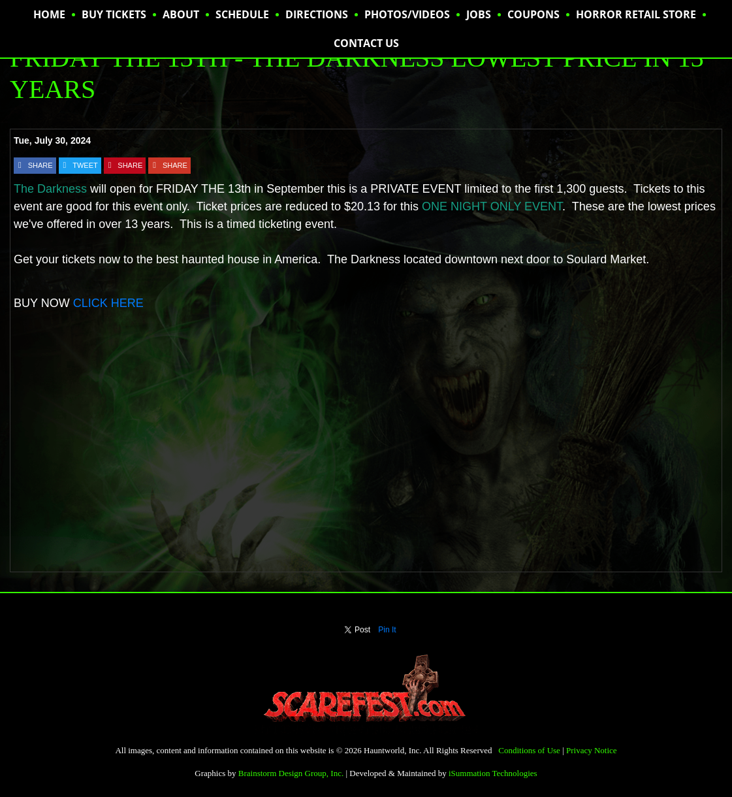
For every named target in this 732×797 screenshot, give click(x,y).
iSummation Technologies (493, 773)
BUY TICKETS (114, 14)
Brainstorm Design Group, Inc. (290, 773)
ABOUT (181, 14)
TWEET (85, 165)
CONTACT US (366, 43)
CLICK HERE (110, 303)
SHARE (40, 165)
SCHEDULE (242, 14)
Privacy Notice (591, 750)
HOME (49, 14)
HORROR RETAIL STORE (636, 14)
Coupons (533, 14)
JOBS (478, 14)
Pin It (387, 629)
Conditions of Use (529, 750)
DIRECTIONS (316, 14)
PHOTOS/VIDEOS (407, 14)
